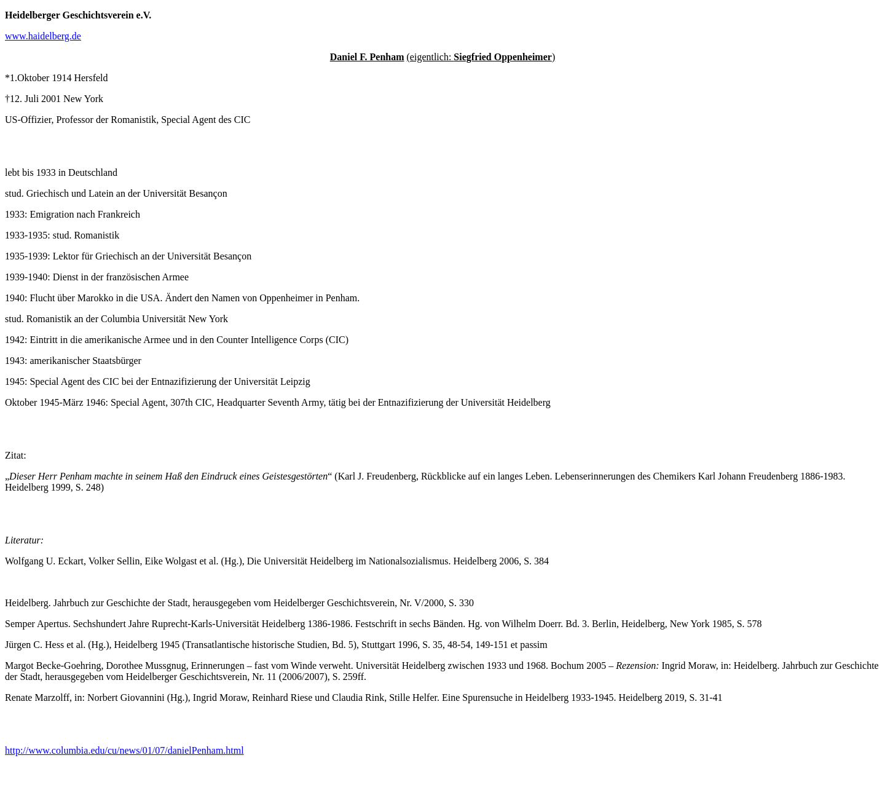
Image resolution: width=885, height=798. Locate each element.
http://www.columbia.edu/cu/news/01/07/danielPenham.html (124, 750)
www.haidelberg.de (43, 36)
